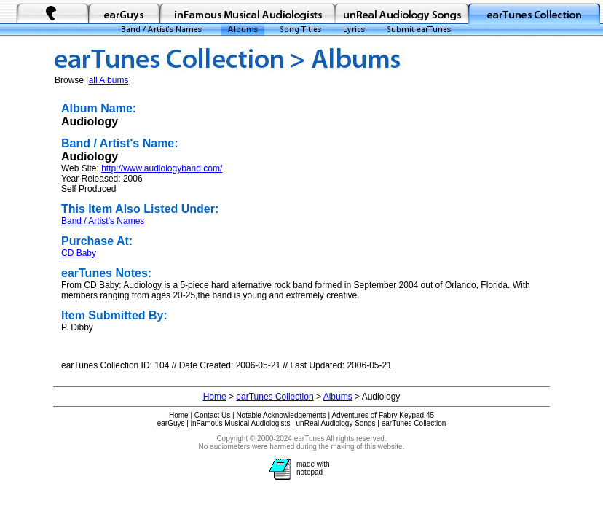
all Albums (109, 80)
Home (214, 397)
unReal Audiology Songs (336, 423)
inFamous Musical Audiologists (241, 423)
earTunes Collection (274, 397)
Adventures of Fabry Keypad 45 (382, 415)
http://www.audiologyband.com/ (161, 168)
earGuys (171, 423)
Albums (337, 397)
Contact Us (212, 415)
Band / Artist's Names (102, 221)
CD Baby (78, 253)
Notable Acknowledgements (281, 415)
